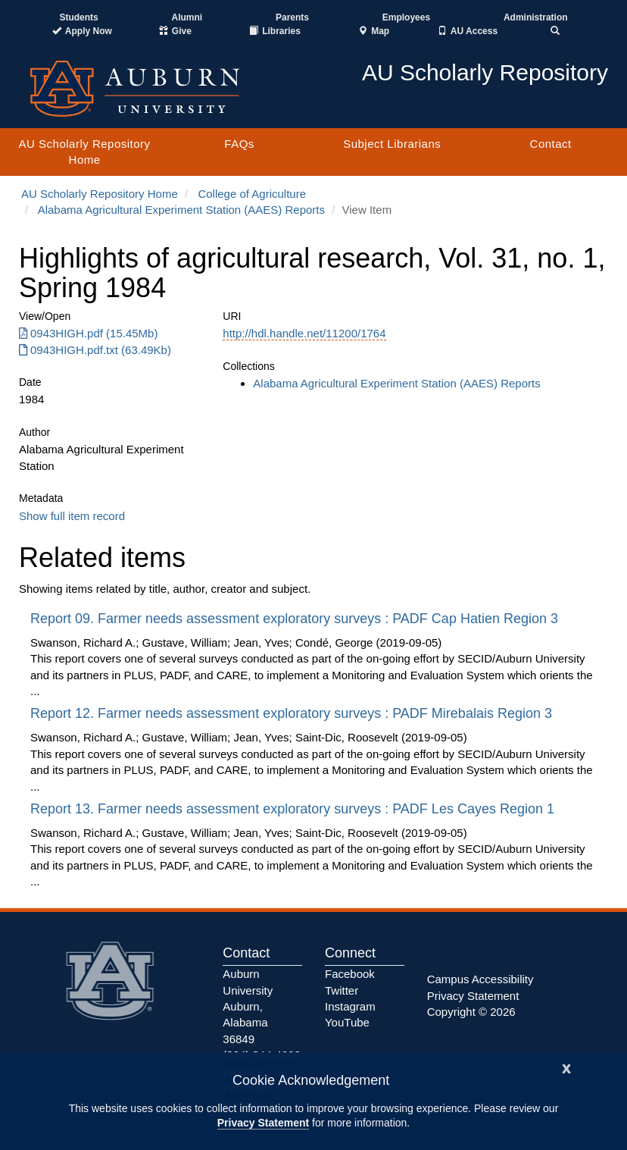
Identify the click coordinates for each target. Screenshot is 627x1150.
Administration (536, 17)
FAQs (239, 143)
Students (78, 17)
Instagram (350, 1006)
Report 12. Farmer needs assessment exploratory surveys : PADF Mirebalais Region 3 (293, 713)
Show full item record (72, 515)
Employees (406, 17)
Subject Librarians (392, 143)
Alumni (187, 17)
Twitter (341, 990)
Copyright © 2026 (471, 1011)
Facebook (350, 973)
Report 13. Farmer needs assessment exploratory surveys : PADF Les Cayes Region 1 (294, 808)
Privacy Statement (263, 1123)
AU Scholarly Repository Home (85, 151)
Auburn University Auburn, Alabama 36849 (248, 1006)
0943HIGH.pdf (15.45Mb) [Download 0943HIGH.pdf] (88, 333)
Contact (551, 143)
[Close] (566, 1067)
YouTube (347, 1022)
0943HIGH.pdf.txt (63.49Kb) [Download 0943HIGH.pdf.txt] (95, 349)
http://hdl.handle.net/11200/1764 (304, 333)
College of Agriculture (252, 193)
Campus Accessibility (480, 979)
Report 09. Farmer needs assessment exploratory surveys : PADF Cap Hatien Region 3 (296, 618)
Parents (292, 17)
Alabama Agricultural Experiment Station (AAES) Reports (181, 209)
